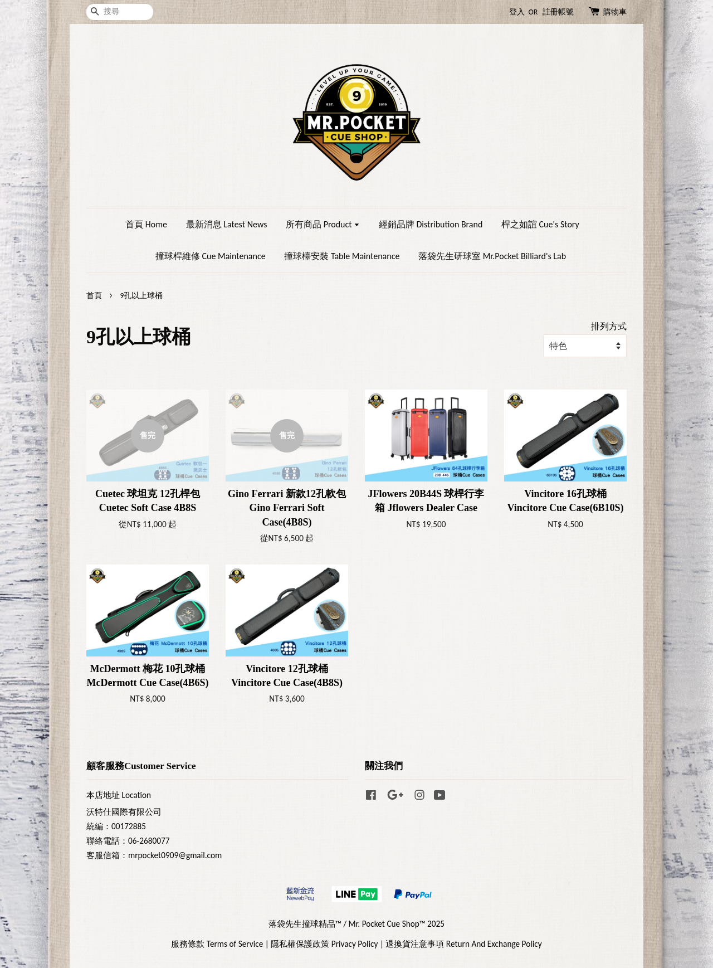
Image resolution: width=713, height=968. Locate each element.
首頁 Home (146, 224)
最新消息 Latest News (226, 224)
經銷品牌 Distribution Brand (430, 224)
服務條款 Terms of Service (217, 943)
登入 (517, 12)
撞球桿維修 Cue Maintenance (210, 256)
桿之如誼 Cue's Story (540, 224)
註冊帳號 (558, 12)
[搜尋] (119, 12)
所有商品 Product (323, 224)
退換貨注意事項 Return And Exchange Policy (463, 943)
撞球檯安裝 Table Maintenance (341, 256)
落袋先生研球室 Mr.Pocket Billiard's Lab (492, 256)
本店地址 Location (118, 795)
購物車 (615, 12)
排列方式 (609, 326)
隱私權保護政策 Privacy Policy (324, 943)
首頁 (94, 295)
